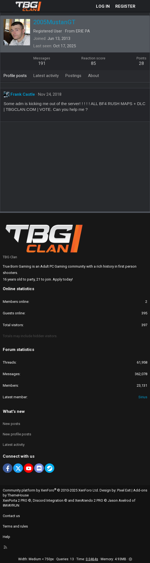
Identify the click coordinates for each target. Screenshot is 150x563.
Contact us (11, 516)
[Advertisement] (76, 168)
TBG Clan (10, 257)
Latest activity (14, 445)
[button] (130, 559)
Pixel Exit (124, 490)
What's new (14, 411)
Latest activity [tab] (46, 75)
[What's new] (143, 6)
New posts (11, 424)
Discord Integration (48, 500)
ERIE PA (83, 31)
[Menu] (7, 6)
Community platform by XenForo (51, 490)
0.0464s (92, 559)
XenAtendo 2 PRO (89, 500)
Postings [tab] (73, 75)
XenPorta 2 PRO (15, 500)
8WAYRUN (11, 505)
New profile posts (17, 434)
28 (141, 63)
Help (6, 537)
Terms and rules (15, 526)
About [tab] (93, 75)
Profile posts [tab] (15, 75)
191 (41, 63)
